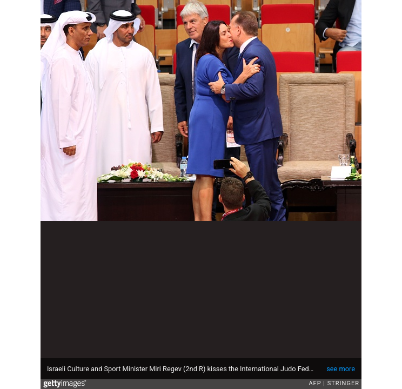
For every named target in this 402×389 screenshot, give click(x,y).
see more (340, 369)
